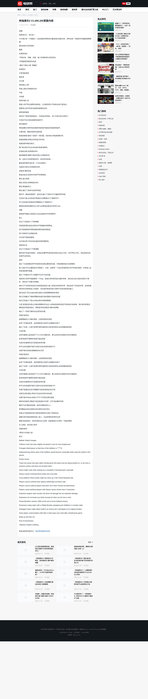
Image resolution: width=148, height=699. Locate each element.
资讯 (27, 10)
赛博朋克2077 (103, 169)
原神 (100, 122)
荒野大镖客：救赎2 (105, 129)
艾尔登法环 (117, 10)
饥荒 (100, 159)
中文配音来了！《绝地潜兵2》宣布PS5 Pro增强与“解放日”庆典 (83, 596)
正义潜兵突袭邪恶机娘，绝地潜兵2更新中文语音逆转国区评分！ (44, 549)
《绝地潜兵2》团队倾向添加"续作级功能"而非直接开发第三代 (83, 561)
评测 (54, 10)
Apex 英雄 (102, 176)
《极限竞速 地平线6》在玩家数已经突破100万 (122, 77)
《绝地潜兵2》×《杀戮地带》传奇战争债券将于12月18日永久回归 (83, 572)
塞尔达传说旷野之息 (89, 10)
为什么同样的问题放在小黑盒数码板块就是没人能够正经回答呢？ (122, 57)
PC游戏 (33, 25)
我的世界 (102, 125)
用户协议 (76, 632)
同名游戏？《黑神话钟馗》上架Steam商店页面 (122, 67)
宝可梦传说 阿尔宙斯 (105, 132)
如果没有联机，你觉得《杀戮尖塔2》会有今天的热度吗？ (122, 98)
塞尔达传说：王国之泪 (106, 152)
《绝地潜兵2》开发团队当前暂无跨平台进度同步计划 (83, 583)
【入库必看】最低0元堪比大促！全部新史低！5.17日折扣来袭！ (122, 36)
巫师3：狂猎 (103, 139)
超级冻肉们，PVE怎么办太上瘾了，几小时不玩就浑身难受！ (44, 572)
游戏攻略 (44, 10)
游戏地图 (64, 10)
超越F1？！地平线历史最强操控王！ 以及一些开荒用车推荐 (122, 25)
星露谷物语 (102, 142)
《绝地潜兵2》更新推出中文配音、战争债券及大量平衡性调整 (44, 561)
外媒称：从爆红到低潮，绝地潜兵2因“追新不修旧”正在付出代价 (44, 596)
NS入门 (105, 10)
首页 (19, 10)
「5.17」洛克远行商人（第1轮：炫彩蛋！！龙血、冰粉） (122, 46)
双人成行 (102, 180)
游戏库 (74, 10)
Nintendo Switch (104, 149)
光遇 (100, 166)
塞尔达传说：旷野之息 (106, 118)
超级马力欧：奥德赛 (105, 163)
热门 (35, 10)
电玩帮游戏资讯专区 (42, 531)
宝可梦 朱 (102, 156)
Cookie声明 (85, 632)
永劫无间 (102, 173)
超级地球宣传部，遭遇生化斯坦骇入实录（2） (83, 548)
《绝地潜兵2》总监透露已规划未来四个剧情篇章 (44, 583)
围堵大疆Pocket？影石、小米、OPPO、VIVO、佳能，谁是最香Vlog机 (122, 88)
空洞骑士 (102, 146)
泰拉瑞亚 (102, 135)
